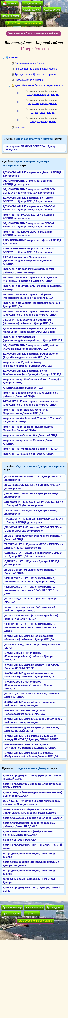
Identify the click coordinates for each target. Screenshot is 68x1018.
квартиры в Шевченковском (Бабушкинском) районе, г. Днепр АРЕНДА (31, 394)
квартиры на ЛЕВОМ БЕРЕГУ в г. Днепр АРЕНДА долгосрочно (27, 233)
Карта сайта (32, 913)
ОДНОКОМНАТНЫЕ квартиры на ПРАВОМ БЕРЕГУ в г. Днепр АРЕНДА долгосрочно (29, 191)
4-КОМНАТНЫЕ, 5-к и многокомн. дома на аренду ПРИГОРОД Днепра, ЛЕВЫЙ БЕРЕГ (31, 737)
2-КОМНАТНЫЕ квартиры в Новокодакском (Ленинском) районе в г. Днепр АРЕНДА (30, 279)
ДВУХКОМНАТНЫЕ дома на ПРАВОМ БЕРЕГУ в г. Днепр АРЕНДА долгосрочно (33, 503)
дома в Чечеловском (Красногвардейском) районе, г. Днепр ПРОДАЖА (29, 824)
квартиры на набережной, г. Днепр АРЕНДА (30, 435)
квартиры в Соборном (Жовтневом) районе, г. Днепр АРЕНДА (32, 304)
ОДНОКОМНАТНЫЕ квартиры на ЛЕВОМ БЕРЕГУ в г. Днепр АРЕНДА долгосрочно (28, 225)
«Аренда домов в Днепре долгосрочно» (40, 466)
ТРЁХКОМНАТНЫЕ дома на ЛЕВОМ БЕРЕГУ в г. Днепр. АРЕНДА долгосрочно (34, 546)
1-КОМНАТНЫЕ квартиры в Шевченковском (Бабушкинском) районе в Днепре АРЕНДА (30, 313)
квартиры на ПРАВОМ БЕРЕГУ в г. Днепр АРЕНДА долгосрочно (28, 216)
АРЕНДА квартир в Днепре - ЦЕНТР (25, 387)
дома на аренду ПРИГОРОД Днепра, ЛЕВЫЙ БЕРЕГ (32, 646)
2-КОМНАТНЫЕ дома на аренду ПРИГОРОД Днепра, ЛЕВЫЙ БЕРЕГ (31, 729)
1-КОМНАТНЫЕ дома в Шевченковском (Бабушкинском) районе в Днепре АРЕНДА (31, 754)
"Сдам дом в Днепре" (42, 112)
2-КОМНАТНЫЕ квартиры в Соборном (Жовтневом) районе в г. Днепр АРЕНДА (28, 321)
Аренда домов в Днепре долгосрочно (35, 74)
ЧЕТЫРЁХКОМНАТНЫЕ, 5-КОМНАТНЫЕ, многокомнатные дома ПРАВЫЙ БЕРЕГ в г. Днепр (31, 590)
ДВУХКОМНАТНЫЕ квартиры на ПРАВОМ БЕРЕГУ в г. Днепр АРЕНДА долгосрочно (29, 208)
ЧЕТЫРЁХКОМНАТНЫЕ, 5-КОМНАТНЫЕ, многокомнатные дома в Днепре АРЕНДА (30, 580)
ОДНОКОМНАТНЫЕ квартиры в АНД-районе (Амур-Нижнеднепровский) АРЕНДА (30, 347)
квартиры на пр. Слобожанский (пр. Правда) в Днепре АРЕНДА (32, 381)
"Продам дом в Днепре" (43, 121)
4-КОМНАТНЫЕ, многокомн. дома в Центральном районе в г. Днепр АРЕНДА (30, 746)
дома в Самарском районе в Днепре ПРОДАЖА (32, 817)
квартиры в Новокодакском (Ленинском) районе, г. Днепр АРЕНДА (28, 270)
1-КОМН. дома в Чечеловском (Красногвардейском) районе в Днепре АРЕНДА (28, 656)
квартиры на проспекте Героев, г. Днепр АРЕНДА (28, 442)
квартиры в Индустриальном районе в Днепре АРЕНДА (32, 287)
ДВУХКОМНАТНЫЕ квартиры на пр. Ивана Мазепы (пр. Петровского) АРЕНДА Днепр (29, 330)
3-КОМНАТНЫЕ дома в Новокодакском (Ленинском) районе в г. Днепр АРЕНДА (29, 675)
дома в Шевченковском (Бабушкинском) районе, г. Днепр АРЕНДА (29, 609)
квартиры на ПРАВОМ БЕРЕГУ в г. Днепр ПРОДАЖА (30, 148)
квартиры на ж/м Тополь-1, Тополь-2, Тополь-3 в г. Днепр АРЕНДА (32, 420)
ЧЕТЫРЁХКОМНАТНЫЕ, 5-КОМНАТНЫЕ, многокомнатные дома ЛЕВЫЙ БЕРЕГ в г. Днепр (30, 627)
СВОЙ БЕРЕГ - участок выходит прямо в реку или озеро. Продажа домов (31, 802)
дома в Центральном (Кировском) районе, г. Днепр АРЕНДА (32, 695)
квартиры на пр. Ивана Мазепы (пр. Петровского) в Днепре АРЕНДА (25, 411)
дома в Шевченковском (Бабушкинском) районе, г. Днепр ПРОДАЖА (28, 833)
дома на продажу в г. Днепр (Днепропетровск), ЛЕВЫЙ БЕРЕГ (32, 785)
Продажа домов (10, 16)
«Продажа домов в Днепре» (31, 768)
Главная (12, 3)
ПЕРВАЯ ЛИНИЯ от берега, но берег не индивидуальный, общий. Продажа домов (29, 811)
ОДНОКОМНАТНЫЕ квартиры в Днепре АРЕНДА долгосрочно (27, 182)
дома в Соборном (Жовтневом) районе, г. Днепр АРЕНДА (30, 571)
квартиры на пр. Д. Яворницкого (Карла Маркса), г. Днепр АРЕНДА (28, 428)
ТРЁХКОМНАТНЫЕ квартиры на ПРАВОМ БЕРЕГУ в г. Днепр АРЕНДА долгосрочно (28, 250)
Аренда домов (52, 9)
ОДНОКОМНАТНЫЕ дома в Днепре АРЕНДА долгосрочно (31, 563)
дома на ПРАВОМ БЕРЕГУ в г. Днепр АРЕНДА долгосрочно (32, 478)
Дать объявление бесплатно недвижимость (39, 85)
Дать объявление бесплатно (24, 23)
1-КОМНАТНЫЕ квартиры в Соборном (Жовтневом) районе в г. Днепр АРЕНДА (28, 296)
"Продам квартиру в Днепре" (43, 94)
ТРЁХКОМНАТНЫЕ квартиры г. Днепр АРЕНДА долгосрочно (32, 242)
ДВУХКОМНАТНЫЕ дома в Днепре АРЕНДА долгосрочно (31, 495)
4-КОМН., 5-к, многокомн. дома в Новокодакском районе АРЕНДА (24, 712)
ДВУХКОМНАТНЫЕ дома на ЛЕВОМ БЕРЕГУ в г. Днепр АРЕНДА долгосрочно (33, 529)
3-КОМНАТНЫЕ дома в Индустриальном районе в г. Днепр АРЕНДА (29, 703)
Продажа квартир (32, 3)
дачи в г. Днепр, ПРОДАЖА (20, 839)
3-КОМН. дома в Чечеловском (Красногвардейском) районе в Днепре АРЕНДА (28, 685)
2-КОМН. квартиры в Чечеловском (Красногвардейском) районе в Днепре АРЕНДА (27, 260)
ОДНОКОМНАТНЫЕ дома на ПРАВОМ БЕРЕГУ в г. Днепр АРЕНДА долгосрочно (33, 554)
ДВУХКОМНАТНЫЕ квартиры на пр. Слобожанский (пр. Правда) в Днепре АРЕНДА (32, 372)
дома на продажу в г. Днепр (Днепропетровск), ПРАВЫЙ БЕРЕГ (32, 777)
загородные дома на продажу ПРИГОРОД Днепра (29, 855)
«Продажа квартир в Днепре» (34, 138)
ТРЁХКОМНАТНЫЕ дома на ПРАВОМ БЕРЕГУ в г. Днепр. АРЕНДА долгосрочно (33, 520)
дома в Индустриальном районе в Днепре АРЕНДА (30, 600)
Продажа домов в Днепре (29, 80)
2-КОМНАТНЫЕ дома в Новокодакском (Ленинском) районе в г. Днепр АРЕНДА (29, 637)
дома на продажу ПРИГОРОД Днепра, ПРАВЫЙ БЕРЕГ (32, 846)
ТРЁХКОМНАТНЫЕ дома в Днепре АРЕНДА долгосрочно (31, 512)
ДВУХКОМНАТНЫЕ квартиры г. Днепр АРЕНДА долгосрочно (32, 174)
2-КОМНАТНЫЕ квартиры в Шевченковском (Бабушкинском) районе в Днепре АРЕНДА (30, 403)
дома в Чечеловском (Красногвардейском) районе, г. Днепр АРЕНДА (31, 617)
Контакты (20, 127)
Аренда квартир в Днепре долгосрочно (36, 68)
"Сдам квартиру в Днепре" (42, 103)
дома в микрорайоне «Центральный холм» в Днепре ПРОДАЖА (31, 863)
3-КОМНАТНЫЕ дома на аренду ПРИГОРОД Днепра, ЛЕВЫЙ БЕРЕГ (31, 666)
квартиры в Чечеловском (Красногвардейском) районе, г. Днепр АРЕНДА (32, 338)
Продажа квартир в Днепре (29, 63)
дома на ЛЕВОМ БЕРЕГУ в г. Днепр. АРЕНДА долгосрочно (32, 486)
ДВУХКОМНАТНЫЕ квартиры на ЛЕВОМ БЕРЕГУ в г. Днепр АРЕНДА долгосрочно (28, 199)
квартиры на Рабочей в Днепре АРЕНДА (28, 453)
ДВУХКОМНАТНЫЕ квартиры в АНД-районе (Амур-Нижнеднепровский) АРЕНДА (30, 355)
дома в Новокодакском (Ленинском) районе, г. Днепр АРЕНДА (33, 537)
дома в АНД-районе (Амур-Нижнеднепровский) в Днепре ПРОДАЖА (32, 794)
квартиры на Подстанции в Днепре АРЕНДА (30, 448)
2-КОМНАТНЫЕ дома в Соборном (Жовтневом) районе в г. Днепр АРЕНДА (33, 720)
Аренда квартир (31, 9)
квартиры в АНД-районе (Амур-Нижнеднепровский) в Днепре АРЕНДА (27, 364)
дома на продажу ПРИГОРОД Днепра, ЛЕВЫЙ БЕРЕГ (31, 889)
